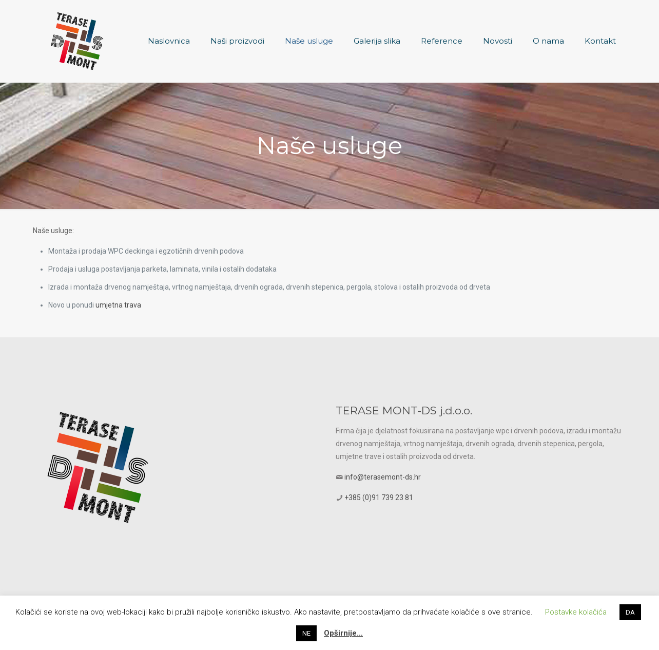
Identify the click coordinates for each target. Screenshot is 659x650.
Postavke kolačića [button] (576, 612)
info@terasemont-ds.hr (382, 477)
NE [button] (306, 633)
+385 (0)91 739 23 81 (378, 497)
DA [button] (630, 612)
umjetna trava (118, 305)
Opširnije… (343, 633)
